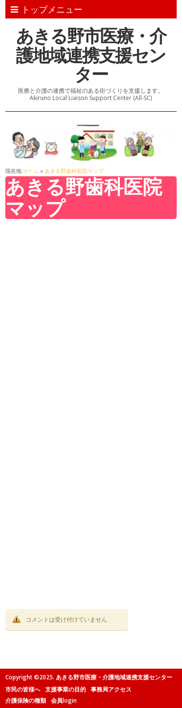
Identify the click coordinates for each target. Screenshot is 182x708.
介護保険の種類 (25, 700)
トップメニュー (47, 9)
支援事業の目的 (65, 689)
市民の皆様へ (22, 689)
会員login (64, 700)
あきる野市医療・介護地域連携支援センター (91, 55)
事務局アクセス (111, 689)
